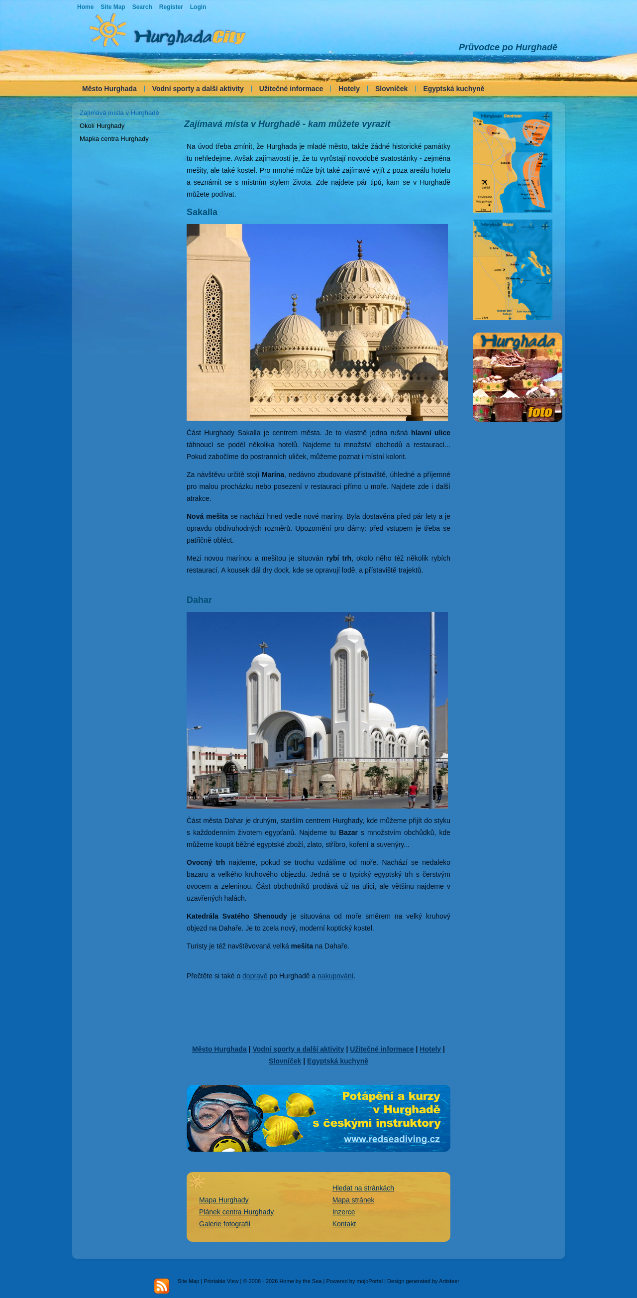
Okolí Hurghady (102, 125)
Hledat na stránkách (363, 1188)
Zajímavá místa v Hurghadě (119, 113)
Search (142, 6)
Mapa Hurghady (224, 1200)
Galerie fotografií (225, 1224)
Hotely (349, 89)
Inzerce (343, 1212)
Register (171, 6)
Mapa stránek (353, 1200)
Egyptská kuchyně (453, 89)
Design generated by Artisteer (423, 1281)
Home (85, 6)
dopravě (255, 976)
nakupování (335, 976)
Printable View (221, 1281)
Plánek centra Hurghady (236, 1212)
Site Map (188, 1281)
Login (198, 6)
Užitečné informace (291, 89)
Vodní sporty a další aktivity (198, 89)
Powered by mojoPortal (354, 1281)
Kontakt (344, 1224)
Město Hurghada (109, 89)
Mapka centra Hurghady (114, 138)
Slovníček (391, 89)
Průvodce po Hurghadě (508, 47)
